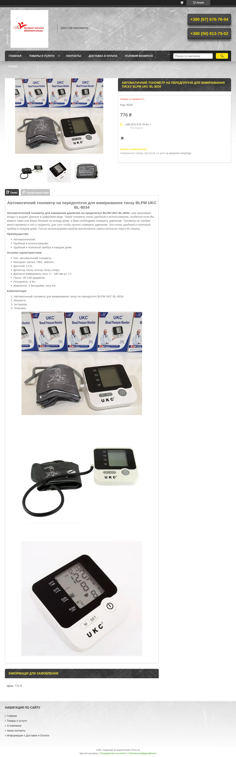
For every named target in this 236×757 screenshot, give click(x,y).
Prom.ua (135, 750)
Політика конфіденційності (142, 753)
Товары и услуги (41, 55)
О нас (13, 66)
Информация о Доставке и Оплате (28, 735)
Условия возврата (139, 55)
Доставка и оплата (103, 55)
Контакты (73, 55)
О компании (14, 725)
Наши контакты (16, 730)
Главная (15, 55)
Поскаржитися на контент (113, 753)
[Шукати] (222, 56)
